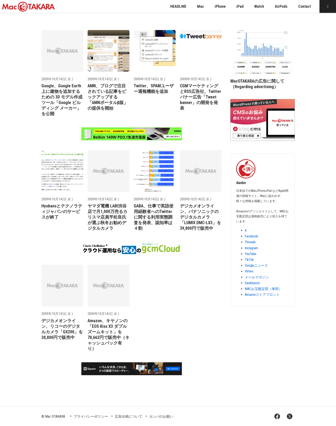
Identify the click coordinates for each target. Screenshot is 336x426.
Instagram (251, 248)
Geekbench (252, 283)
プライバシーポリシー (91, 416)
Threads (250, 242)
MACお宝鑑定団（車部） (263, 289)
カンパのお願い (161, 416)
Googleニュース (256, 265)
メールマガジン (257, 277)
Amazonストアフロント (262, 295)
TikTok (249, 260)
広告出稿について (128, 416)
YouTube (250, 254)
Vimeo (249, 271)
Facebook (251, 236)
